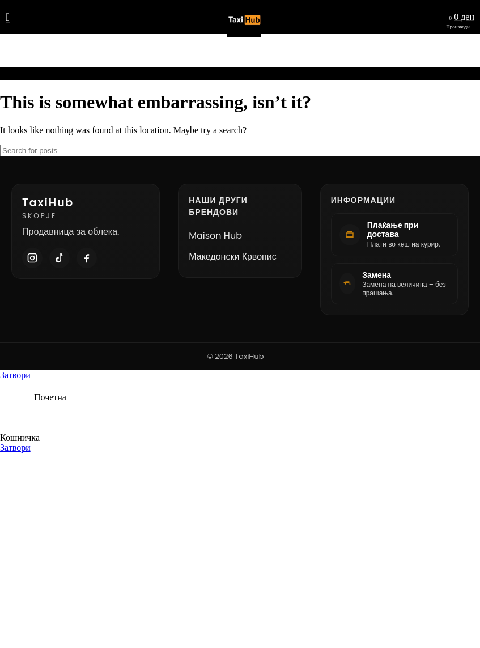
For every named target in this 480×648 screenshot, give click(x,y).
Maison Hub (215, 235)
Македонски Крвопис (232, 256)
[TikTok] (59, 258)
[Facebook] (87, 258)
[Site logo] (240, 36)
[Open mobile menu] (7, 17)
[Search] (62, 150)
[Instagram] (32, 258)
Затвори (15, 375)
